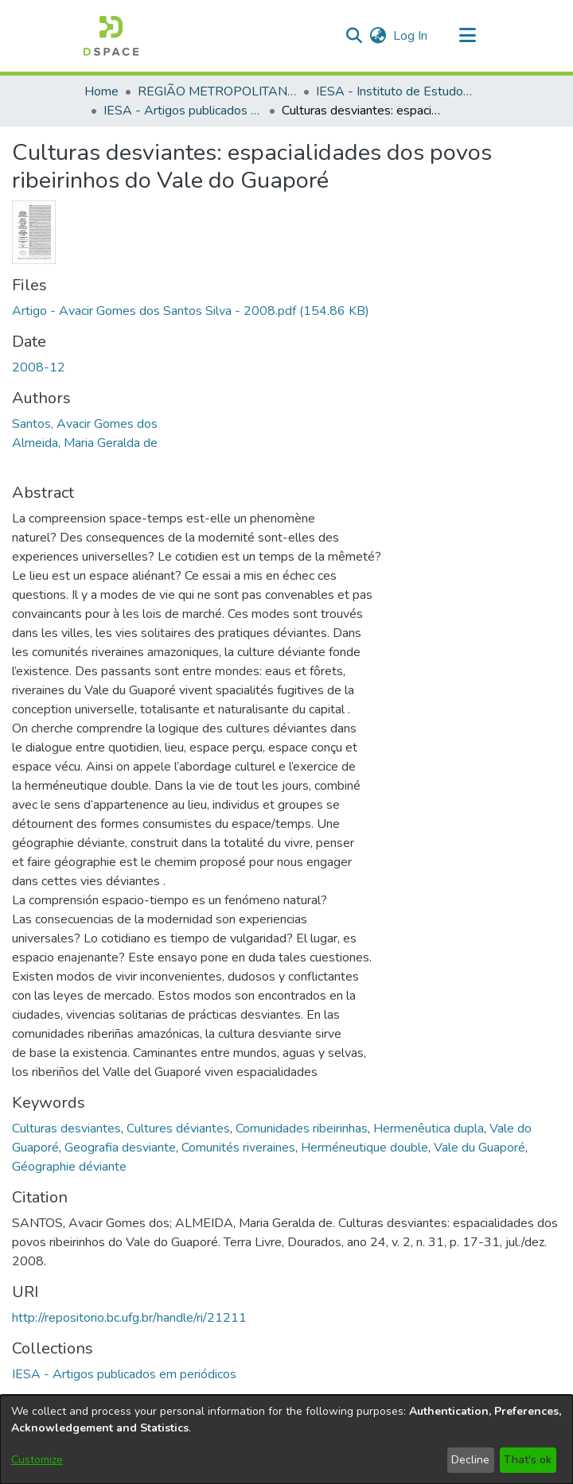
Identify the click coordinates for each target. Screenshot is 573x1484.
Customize (37, 1459)
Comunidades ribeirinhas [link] (302, 1128)
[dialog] (286, 1439)
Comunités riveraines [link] (238, 1147)
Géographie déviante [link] (69, 1166)
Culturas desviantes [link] (66, 1128)
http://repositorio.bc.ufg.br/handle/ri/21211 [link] (129, 1318)
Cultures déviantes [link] (178, 1128)
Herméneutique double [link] (364, 1147)
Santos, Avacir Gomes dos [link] (85, 424)
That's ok (528, 1459)
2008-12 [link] (38, 367)
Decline (470, 1459)
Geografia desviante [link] (120, 1147)
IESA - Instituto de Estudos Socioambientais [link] (395, 91)
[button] (111, 36)
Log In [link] (411, 36)
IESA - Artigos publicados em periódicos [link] (183, 110)
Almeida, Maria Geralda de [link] (85, 443)
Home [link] (101, 91)
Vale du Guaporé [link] (479, 1147)
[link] (190, 311)
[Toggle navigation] (467, 36)
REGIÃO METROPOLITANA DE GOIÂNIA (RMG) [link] (217, 91)
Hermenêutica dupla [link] (428, 1128)
